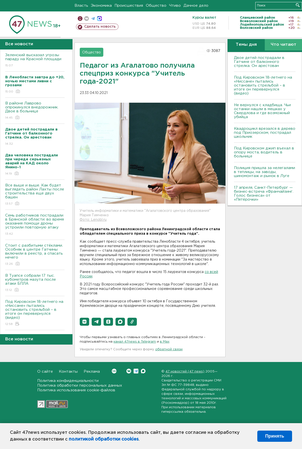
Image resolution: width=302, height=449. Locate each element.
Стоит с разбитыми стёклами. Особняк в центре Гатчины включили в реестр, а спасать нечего (35, 255)
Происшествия (128, 5)
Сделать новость (100, 26)
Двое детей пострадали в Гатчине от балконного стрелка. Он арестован (259, 61)
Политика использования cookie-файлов (76, 390)
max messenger (99, 18)
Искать (298, 5)
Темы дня (246, 44)
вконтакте (86, 18)
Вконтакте (114, 371)
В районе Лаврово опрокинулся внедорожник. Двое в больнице (35, 111)
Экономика (101, 5)
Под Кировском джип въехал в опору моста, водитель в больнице (264, 152)
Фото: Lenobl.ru (93, 219)
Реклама (92, 371)
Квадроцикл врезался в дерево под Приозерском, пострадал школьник (264, 132)
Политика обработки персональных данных (79, 385)
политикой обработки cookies (104, 439)
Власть (81, 5)
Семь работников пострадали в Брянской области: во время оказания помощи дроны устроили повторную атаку (35, 225)
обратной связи (169, 349)
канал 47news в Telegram (134, 341)
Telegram (136, 371)
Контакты (68, 371)
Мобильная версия (80, 18)
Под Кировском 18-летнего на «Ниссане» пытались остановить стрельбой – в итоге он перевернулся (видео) (35, 313)
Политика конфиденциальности (68, 380)
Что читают (283, 44)
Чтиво (175, 5)
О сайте (45, 371)
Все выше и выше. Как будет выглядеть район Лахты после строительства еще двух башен (35, 195)
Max (143, 371)
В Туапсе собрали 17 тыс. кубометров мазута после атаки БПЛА (35, 283)
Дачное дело (196, 5)
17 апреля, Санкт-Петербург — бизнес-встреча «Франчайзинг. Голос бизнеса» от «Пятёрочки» (263, 193)
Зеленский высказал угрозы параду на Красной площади (35, 60)
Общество (156, 5)
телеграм (93, 18)
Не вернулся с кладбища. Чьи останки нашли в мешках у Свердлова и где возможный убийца (262, 111)
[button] (84, 322)
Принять (274, 436)
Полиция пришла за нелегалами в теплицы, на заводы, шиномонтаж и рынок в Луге (264, 172)
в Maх (164, 341)
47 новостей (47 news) (184, 371)
